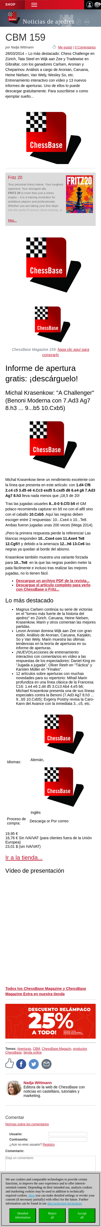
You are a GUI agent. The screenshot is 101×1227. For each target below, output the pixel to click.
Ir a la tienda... (23, 857)
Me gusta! (65, 47)
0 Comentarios (85, 47)
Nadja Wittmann (38, 1083)
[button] (34, 4)
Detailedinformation (22, 1215)
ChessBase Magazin (56, 1049)
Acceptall (82, 1215)
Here (32, 1195)
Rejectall (52, 1215)
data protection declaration (64, 1203)
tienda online (33, 1052)
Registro (49, 1144)
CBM (36, 1049)
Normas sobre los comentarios (27, 1124)
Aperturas (24, 1049)
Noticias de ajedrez (49, 21)
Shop (10, 4)
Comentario (14, 1151)
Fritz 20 (15, 177)
